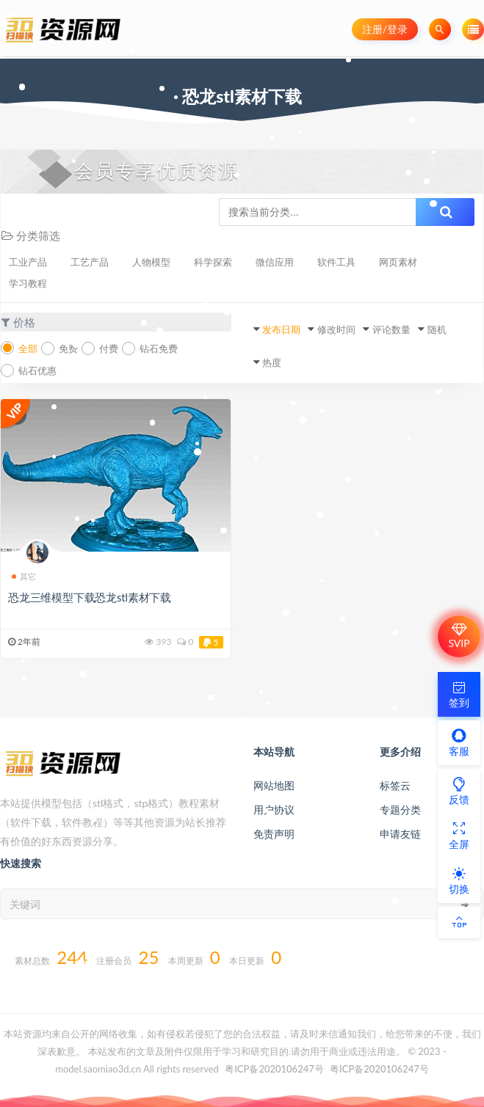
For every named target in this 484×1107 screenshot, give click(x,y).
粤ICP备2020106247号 (274, 1069)
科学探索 (213, 262)
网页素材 (398, 262)
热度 (271, 362)
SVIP (458, 636)
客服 (459, 742)
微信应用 (275, 262)
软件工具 (336, 262)
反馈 (459, 790)
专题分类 (400, 809)
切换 (459, 880)
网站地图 (274, 785)
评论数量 (391, 329)
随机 (437, 329)
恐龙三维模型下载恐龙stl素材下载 (89, 597)
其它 (24, 576)
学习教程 (28, 283)
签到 (459, 694)
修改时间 (336, 329)
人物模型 (151, 262)
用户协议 (274, 809)
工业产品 (28, 262)
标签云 (395, 785)
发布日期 (281, 329)
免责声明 (274, 833)
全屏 (459, 835)
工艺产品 (90, 262)
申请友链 (400, 833)
